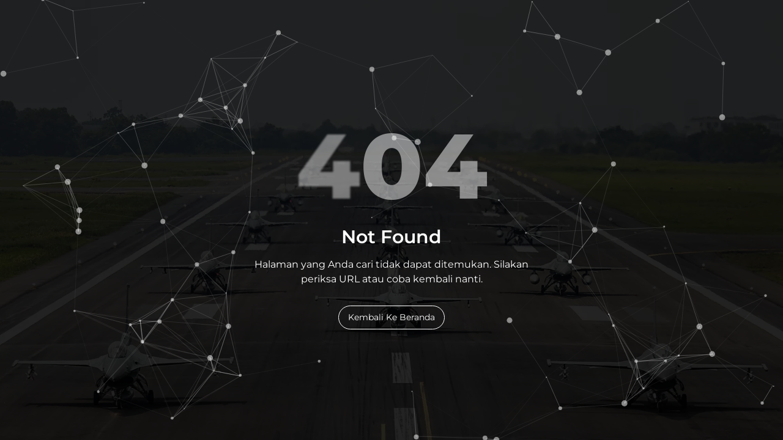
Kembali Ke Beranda (391, 317)
